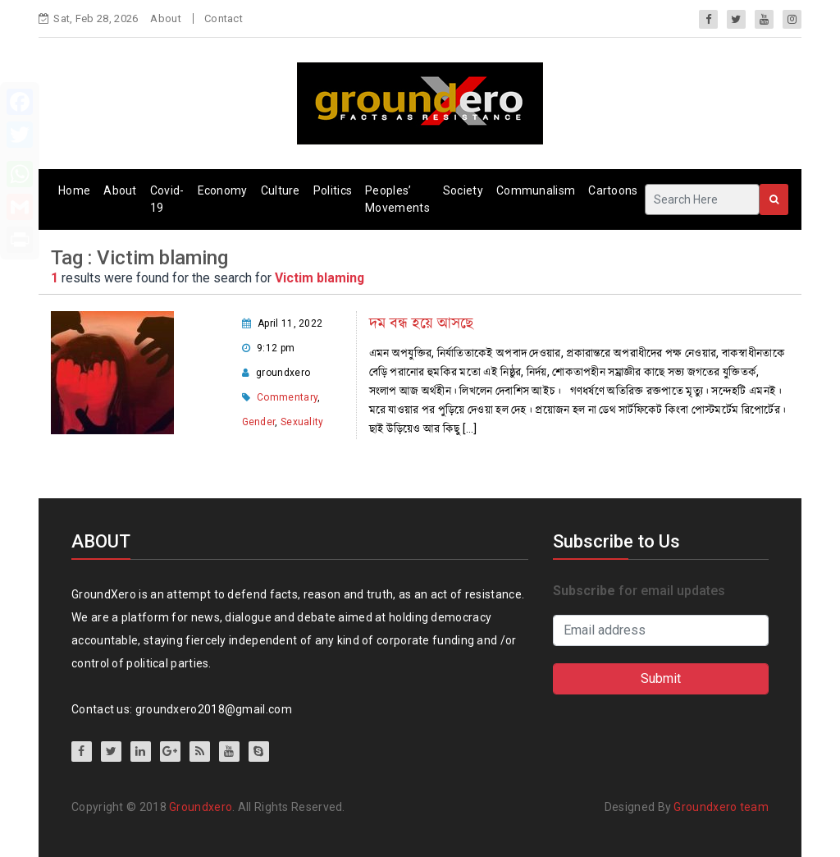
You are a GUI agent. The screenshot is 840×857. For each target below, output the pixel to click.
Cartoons (612, 190)
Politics (332, 190)
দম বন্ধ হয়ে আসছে (421, 323)
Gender (259, 422)
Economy (223, 190)
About (165, 18)
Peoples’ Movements (397, 199)
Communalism (535, 190)
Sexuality (302, 422)
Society (463, 190)
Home (74, 190)
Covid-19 (167, 199)
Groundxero (200, 806)
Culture (280, 190)
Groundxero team (721, 806)
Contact (223, 18)
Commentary (287, 397)
